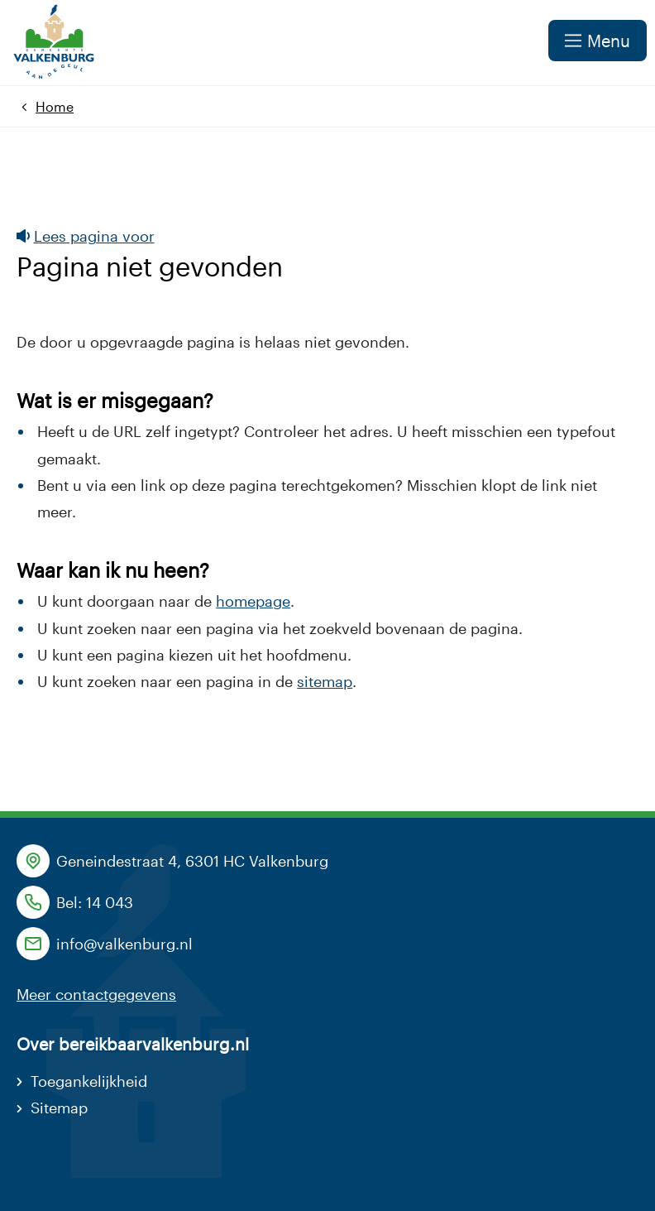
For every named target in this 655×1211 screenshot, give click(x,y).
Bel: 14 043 (94, 902)
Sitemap (59, 1107)
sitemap (324, 681)
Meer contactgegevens (96, 994)
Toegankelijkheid (89, 1081)
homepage (253, 601)
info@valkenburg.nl (124, 944)
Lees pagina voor (86, 236)
